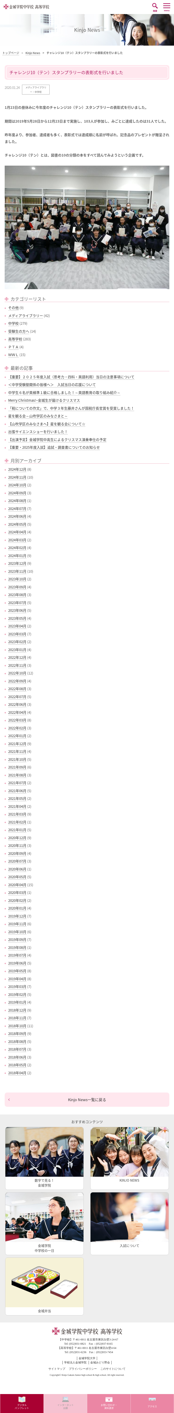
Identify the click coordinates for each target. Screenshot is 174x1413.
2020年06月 (17, 869)
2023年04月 (17, 626)
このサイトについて (113, 1368)
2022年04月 (17, 712)
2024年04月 (17, 532)
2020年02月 (17, 900)
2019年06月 (17, 963)
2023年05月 (17, 618)
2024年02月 (17, 547)
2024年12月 (17, 469)
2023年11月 (17, 571)
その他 (13, 307)
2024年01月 (17, 555)
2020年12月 (17, 837)
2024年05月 (17, 524)
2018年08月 (17, 1041)
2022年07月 (17, 696)
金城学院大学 (87, 1358)
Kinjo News (32, 53)
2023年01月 (17, 649)
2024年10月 (17, 485)
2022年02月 (17, 728)
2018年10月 (17, 1025)
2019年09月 (17, 939)
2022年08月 (17, 688)
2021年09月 (17, 767)
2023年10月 (17, 579)
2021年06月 (17, 790)
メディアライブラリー (25, 315)
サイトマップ (56, 1368)
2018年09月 (17, 1033)
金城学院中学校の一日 (44, 1222)
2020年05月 (17, 876)
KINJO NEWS (130, 1155)
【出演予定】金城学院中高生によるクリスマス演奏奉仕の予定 (57, 439)
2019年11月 (17, 923)
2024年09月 (17, 492)
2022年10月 (17, 673)
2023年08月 (17, 594)
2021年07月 (17, 782)
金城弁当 (44, 1285)
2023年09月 (17, 587)
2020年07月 (17, 861)
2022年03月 (17, 720)
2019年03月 (17, 986)
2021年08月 (17, 775)
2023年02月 (17, 641)
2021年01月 (17, 829)
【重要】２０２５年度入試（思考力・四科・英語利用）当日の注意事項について (71, 376)
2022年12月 (17, 657)
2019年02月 (17, 994)
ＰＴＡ (13, 347)
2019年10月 (17, 931)
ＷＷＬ (13, 354)
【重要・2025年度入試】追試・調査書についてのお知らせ (54, 447)
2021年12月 (17, 743)
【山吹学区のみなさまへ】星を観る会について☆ (46, 423)
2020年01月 (17, 908)
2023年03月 (17, 634)
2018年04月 (17, 1072)
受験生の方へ (18, 331)
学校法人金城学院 (75, 1362)
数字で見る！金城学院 (44, 1157)
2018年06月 (17, 1057)
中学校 (13, 323)
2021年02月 (17, 822)
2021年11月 (17, 751)
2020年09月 (17, 853)
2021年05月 (17, 798)
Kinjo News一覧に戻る (87, 1099)
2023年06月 (17, 610)
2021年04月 (17, 806)
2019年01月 (17, 1002)
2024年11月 (17, 477)
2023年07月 (17, 602)
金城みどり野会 (100, 1362)
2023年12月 (17, 563)
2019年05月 (17, 970)
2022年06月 (17, 704)
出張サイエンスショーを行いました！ (38, 431)
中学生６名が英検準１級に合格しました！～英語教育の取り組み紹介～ (64, 392)
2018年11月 (17, 1017)
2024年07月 (17, 508)
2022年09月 (17, 681)
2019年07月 (17, 955)
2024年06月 (17, 516)
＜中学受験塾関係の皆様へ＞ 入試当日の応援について (52, 384)
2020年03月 (17, 892)
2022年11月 (17, 665)
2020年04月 (17, 884)
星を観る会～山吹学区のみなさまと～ (38, 416)
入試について (130, 1220)
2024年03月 (17, 540)
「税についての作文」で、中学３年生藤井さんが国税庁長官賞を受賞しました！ (71, 408)
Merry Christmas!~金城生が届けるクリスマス (44, 400)
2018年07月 (17, 1049)
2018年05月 (17, 1064)
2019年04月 (17, 978)
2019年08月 (17, 947)
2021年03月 (17, 814)
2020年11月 (17, 845)
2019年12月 (17, 916)
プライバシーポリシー (83, 1368)
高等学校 (15, 339)
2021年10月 (17, 759)
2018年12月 (17, 1010)
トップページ (10, 53)
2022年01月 (17, 735)
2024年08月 (17, 500)
